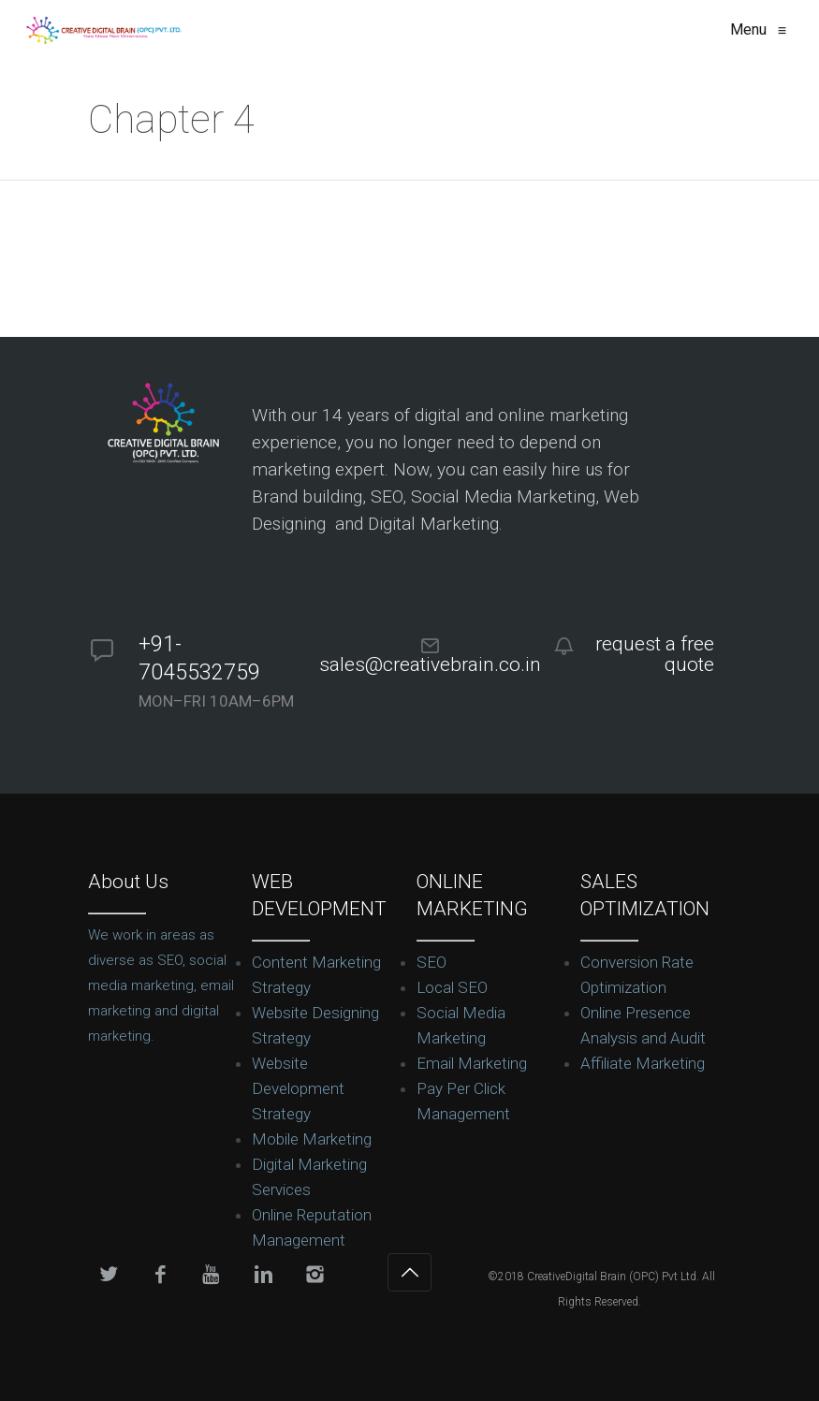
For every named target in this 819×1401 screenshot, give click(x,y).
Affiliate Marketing (642, 1063)
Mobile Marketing (312, 1139)
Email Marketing (472, 1063)
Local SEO (452, 987)
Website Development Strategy (298, 1088)
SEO (431, 962)
